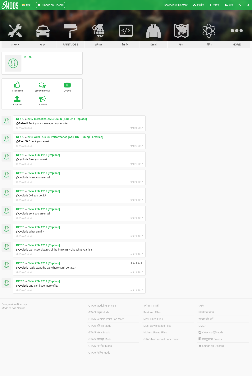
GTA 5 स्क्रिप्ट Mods (99, 332)
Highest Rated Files (155, 332)
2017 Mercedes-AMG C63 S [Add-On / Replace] (57, 118)
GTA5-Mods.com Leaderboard (162, 339)
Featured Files (152, 312)
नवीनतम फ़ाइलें (151, 305)
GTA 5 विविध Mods (99, 352)
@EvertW (22, 141)
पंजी (229, 5)
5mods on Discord (211, 346)
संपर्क (201, 305)
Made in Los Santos (13, 308)
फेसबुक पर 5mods (210, 339)
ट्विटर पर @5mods (211, 332)
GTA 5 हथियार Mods (99, 325)
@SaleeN (22, 123)
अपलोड (198, 5)
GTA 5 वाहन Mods (98, 312)
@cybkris (22, 159)
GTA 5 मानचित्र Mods (100, 345)
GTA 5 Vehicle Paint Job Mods (106, 319)
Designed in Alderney (14, 304)
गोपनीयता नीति (206, 312)
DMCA (202, 325)
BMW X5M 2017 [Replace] (43, 155)
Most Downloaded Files (158, 325)
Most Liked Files (153, 319)
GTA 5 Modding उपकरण (102, 305)
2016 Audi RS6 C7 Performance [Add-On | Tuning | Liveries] (65, 137)
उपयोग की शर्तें (206, 319)
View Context (24, 128)
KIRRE (29, 57)
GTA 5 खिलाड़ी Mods (99, 339)
